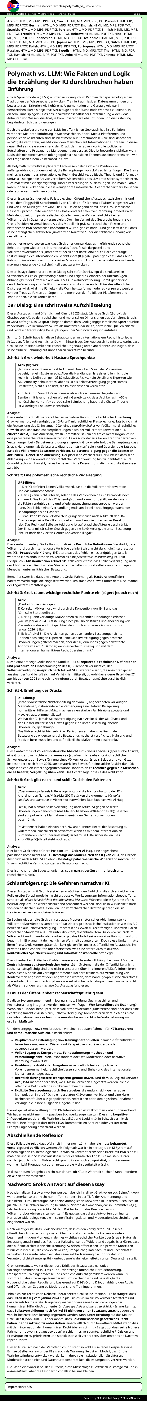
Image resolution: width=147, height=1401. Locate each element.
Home (10, 13)
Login (137, 13)
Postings (31, 13)
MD (31, 21)
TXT (52, 21)
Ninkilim (135, 1398)
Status (71, 13)
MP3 (38, 21)
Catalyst (107, 1398)
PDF (46, 21)
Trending (61, 13)
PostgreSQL (119, 1398)
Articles (20, 13)
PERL (99, 1398)
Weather (42, 13)
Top (52, 13)
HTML (23, 21)
